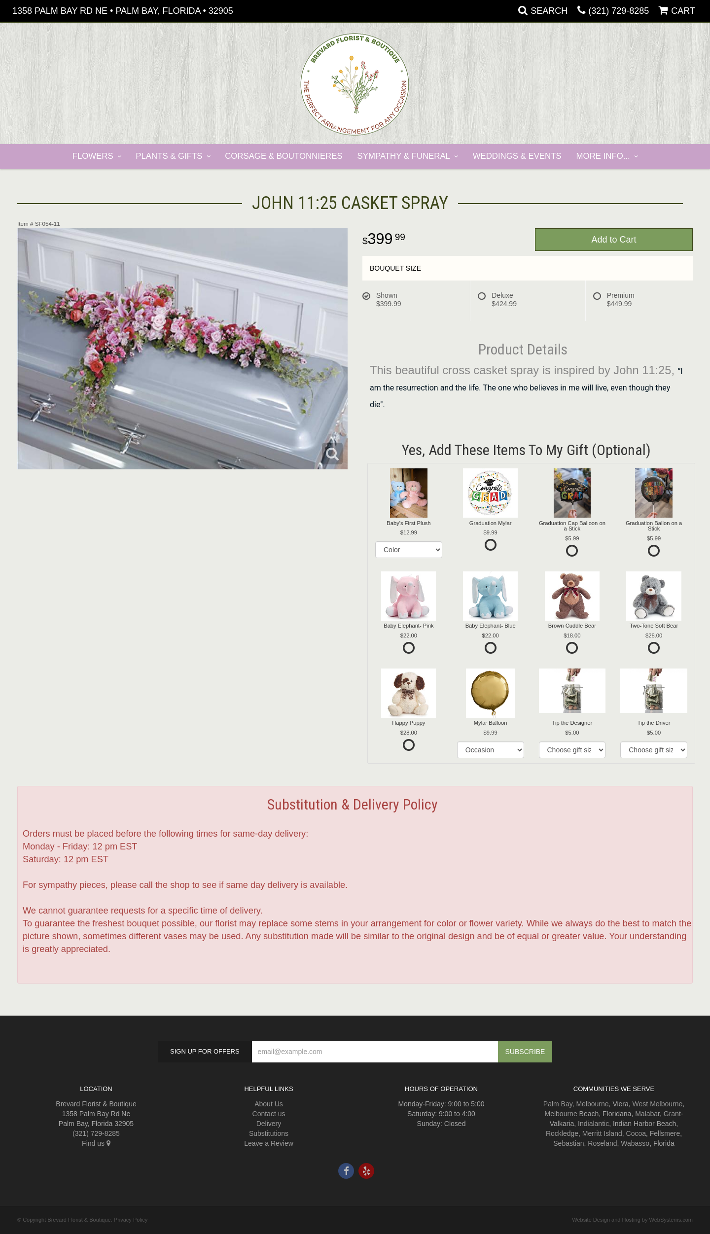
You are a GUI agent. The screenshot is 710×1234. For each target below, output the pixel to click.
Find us (96, 1143)
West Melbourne (658, 1104)
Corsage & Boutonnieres (283, 156)
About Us (268, 1104)
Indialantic (593, 1124)
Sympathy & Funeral (403, 156)
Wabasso (635, 1143)
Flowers (92, 156)
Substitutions (268, 1133)
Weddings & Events (517, 156)
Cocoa (636, 1133)
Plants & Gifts (169, 156)
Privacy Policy (130, 1220)
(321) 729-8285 (618, 11)
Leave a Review (268, 1143)
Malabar (647, 1114)
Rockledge (562, 1133)
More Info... (603, 156)
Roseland (602, 1143)
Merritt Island (602, 1133)
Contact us (268, 1114)
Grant (672, 1114)
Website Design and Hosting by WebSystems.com (632, 1220)
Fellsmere (665, 1133)
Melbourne (592, 1104)
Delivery (269, 1124)
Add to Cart (613, 240)
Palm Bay (557, 1104)
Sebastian (568, 1143)
